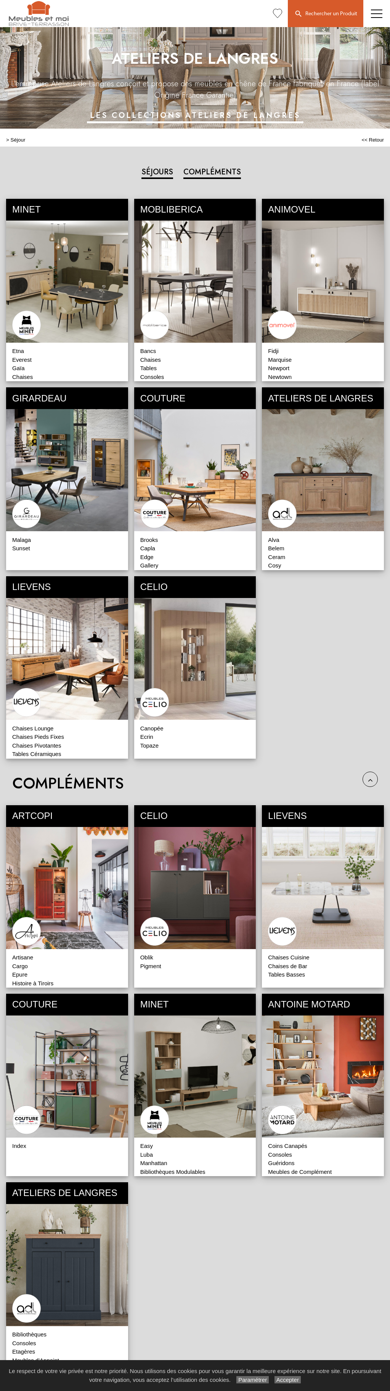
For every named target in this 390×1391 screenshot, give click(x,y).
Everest (22, 359)
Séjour (18, 140)
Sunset (21, 548)
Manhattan (153, 1163)
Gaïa (18, 368)
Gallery (149, 565)
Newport (278, 368)
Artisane (22, 957)
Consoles (152, 377)
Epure (19, 974)
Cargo (20, 966)
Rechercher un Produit (325, 14)
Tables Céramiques (36, 754)
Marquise (280, 359)
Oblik (146, 957)
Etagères (23, 1351)
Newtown (280, 377)
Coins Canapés (287, 1146)
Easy (146, 1146)
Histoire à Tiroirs (32, 983)
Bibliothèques (29, 1334)
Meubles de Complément (300, 1172)
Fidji (273, 351)
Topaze (149, 745)
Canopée (152, 728)
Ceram (276, 557)
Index (19, 1146)
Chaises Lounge (32, 728)
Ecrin (146, 736)
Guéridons (281, 1163)
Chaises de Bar (287, 966)
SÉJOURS (157, 171)
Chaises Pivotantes (36, 745)
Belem (276, 548)
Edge (147, 557)
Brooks (149, 540)
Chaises (22, 377)
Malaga (21, 540)
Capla (147, 548)
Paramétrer (252, 1379)
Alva (273, 540)
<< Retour (372, 140)
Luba (146, 1154)
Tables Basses (286, 974)
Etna (18, 351)
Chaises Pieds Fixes (38, 736)
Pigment (150, 966)
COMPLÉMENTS (212, 171)
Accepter (287, 1379)
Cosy (274, 565)
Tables (148, 368)
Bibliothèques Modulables (172, 1172)
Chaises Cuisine (288, 957)
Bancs (148, 351)
